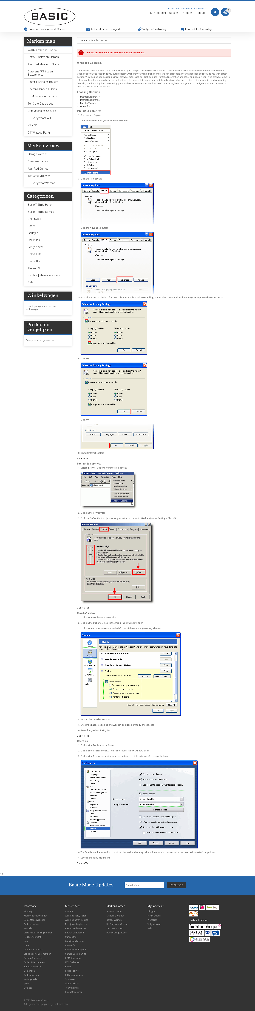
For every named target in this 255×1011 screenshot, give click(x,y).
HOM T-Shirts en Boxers (42, 96)
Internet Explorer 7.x (90, 96)
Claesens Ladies (38, 161)
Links (26, 945)
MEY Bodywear (72, 962)
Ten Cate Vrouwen (39, 176)
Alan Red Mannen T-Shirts (43, 64)
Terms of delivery (32, 966)
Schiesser (70, 979)
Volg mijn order (155, 924)
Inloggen (187, 12)
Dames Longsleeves (116, 932)
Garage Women (37, 154)
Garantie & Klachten (33, 949)
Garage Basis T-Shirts (75, 954)
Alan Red (69, 911)
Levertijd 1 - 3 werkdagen (199, 29)
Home (84, 40)
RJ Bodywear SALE (40, 118)
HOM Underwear (73, 958)
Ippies (27, 983)
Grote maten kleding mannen (38, 932)
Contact (201, 12)
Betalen (173, 12)
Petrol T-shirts (72, 971)
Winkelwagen (154, 916)
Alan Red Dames (38, 168)
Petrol (68, 966)
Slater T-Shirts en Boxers (43, 82)
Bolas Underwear (73, 992)
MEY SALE (34, 125)
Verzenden (29, 971)
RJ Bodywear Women (117, 924)
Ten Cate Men (72, 988)
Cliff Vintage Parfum (40, 132)
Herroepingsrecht (32, 937)
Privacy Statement (33, 958)
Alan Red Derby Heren (75, 916)
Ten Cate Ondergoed (40, 103)
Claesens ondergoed (75, 949)
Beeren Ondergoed (74, 932)
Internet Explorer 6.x (90, 100)
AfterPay (28, 911)
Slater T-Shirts (72, 983)
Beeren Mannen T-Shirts (42, 89)
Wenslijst (152, 920)
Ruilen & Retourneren (34, 962)
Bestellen (28, 928)
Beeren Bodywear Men (76, 928)
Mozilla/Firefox (88, 103)
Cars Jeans (70, 937)
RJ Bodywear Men (74, 975)
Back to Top (83, 458)
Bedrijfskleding (31, 924)
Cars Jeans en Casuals (42, 111)
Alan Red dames (114, 911)
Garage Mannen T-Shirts (42, 49)
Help (150, 928)
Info (26, 941)
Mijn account (158, 12)
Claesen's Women (115, 916)
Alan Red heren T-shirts (76, 920)
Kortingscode (30, 979)
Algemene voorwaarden (35, 916)
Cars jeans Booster (74, 941)
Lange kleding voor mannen (37, 954)
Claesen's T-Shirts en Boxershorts (40, 73)
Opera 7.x (85, 106)
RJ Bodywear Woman (41, 183)
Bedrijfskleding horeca (76, 924)
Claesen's (70, 945)
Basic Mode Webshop (34, 920)
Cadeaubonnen (31, 975)
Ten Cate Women (114, 928)
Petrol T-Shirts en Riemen (43, 57)
